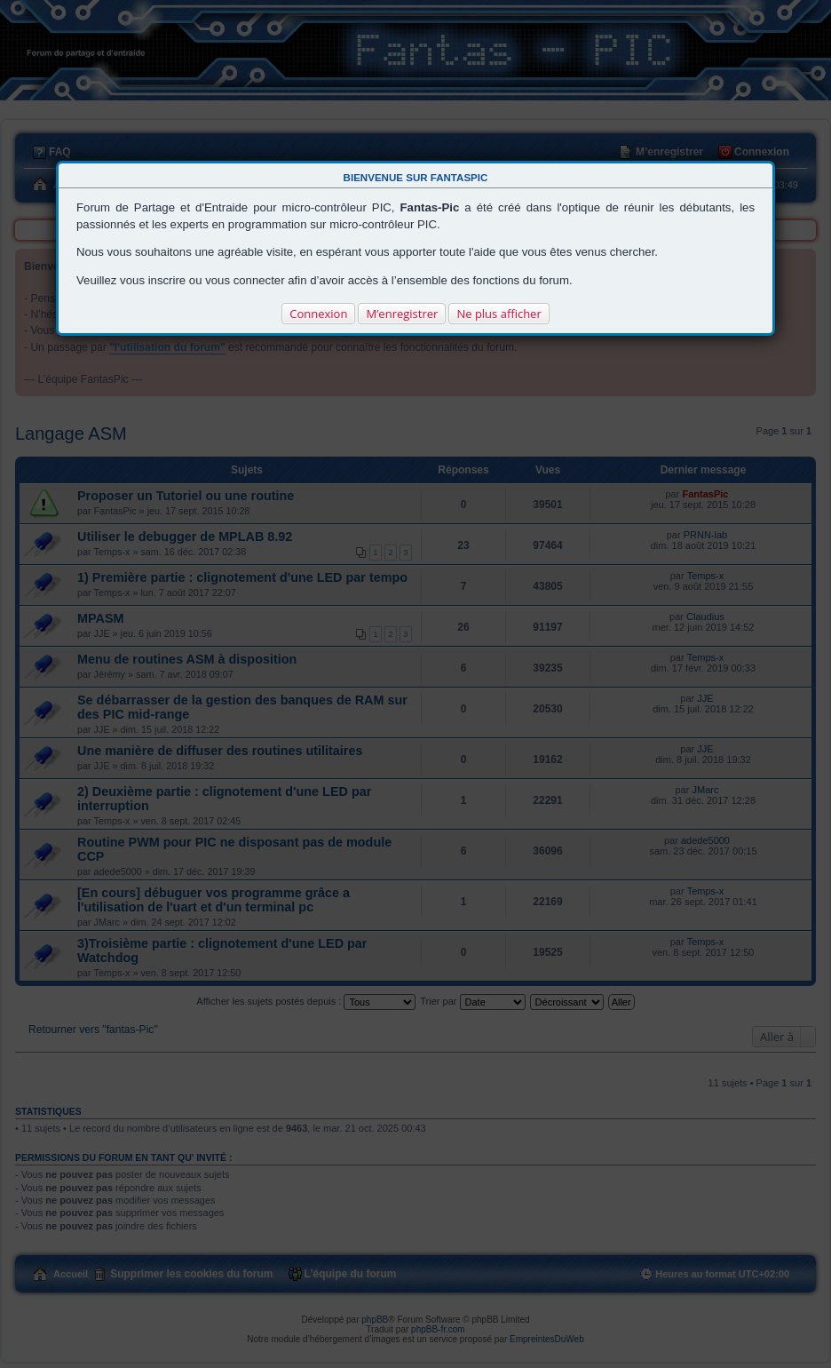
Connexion (318, 314)
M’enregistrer (402, 314)
